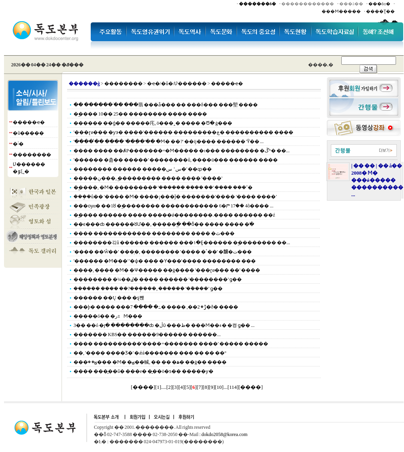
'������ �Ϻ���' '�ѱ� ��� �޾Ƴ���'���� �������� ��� (165, 261)
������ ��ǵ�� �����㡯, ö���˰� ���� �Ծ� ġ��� (153, 123)
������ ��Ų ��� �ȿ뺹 (109, 298)
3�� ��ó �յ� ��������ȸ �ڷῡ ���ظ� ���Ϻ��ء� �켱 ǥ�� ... (164, 325)
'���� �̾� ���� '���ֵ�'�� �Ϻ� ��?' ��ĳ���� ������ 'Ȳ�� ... (169, 141)
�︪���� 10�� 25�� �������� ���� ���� (140, 114)
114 (233, 387)
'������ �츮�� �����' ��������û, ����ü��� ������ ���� (176, 160)
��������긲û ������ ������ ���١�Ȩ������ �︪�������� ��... (182, 242)
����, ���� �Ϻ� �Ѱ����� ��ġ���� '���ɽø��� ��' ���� (167, 270)
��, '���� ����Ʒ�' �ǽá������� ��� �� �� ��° (150, 353)
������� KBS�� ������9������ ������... (147, 334)
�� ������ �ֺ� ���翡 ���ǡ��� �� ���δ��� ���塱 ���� (166, 105)
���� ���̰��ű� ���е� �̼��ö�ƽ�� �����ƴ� (143, 371)
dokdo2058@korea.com (224, 434)
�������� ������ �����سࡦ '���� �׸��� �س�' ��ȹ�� (143, 169)
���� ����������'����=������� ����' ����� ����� (171, 343)
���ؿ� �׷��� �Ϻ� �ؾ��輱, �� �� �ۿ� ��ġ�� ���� (150, 362)
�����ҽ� (29, 122)
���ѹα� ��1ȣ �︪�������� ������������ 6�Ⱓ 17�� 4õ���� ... (173, 206)
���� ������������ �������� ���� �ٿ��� (154, 233)
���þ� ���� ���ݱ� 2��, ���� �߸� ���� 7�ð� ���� (156, 307)
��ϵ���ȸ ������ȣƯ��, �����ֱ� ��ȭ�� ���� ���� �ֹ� (164, 224)
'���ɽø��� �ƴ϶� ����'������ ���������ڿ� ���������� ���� (183, 132)
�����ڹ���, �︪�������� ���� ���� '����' (148, 178)
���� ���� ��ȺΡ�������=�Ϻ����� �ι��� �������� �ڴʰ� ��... (182, 150)
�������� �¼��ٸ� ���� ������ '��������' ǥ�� (158, 279)
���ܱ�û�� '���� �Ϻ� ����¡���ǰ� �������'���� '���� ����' (175, 196)
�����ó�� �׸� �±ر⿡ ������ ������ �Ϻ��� (108, 316)
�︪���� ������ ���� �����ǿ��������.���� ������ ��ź (174, 215)
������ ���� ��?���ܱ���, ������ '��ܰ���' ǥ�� (148, 288)
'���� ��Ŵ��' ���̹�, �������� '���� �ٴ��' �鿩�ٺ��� (163, 252)
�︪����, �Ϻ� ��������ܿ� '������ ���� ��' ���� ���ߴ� (163, 187)
